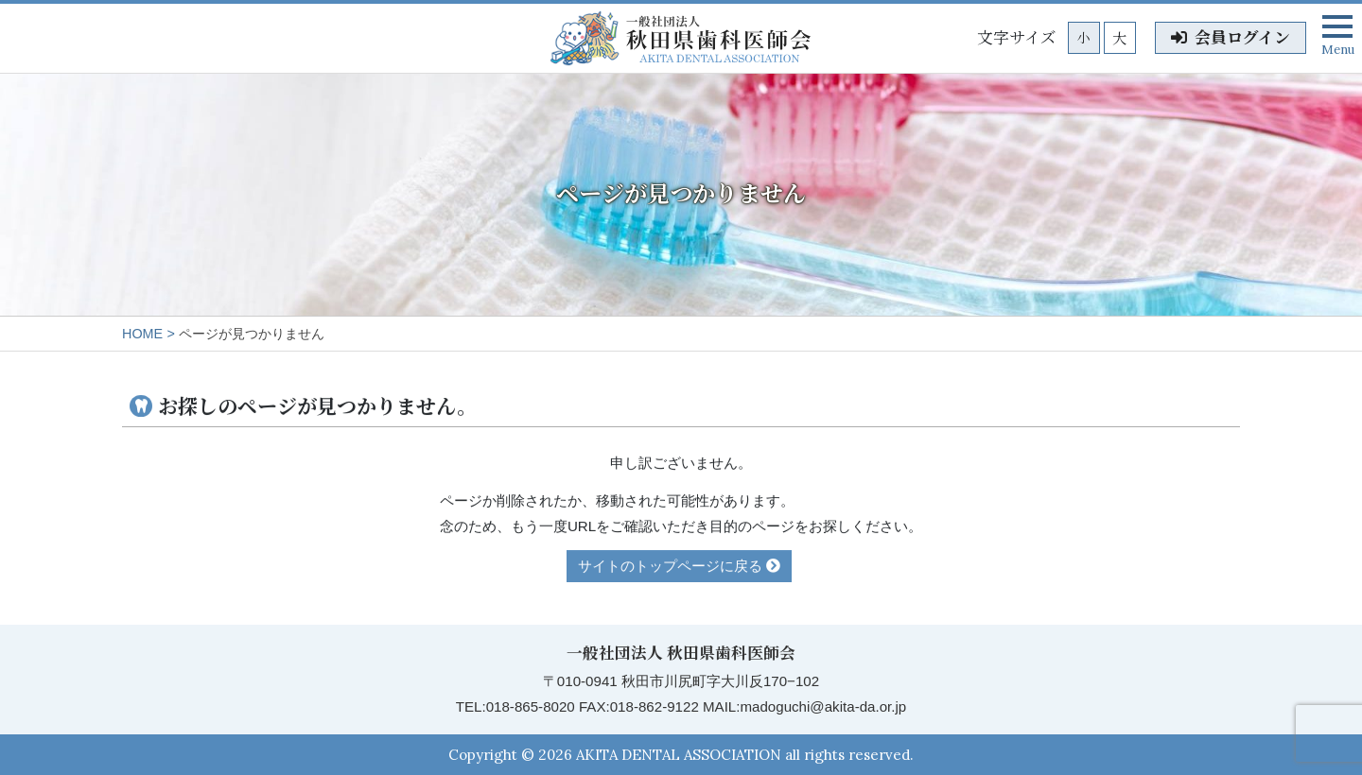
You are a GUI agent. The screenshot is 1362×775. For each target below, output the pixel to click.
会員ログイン (1230, 37)
